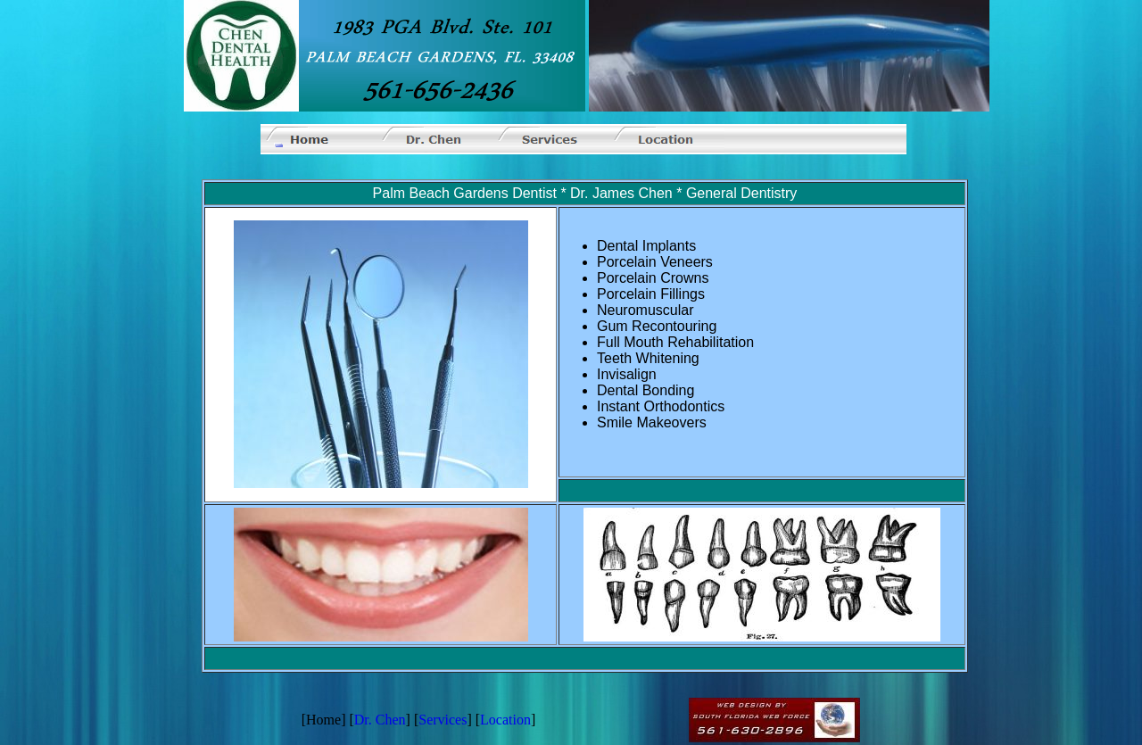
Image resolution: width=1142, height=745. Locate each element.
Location (505, 719)
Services (442, 719)
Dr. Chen (380, 719)
